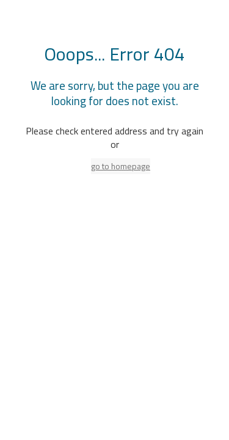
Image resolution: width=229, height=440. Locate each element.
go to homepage (120, 166)
